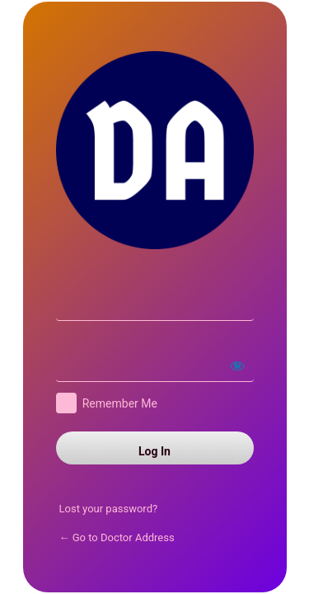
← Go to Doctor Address (117, 537)
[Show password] (237, 365)
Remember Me (119, 403)
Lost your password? (108, 508)
